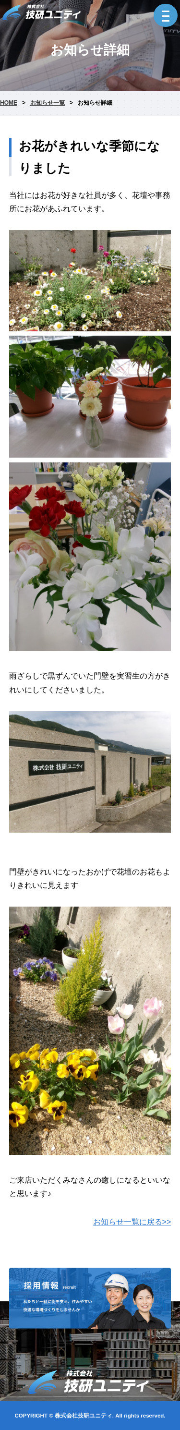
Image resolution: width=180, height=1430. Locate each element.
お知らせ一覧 (47, 102)
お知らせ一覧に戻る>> (132, 1222)
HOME (8, 102)
